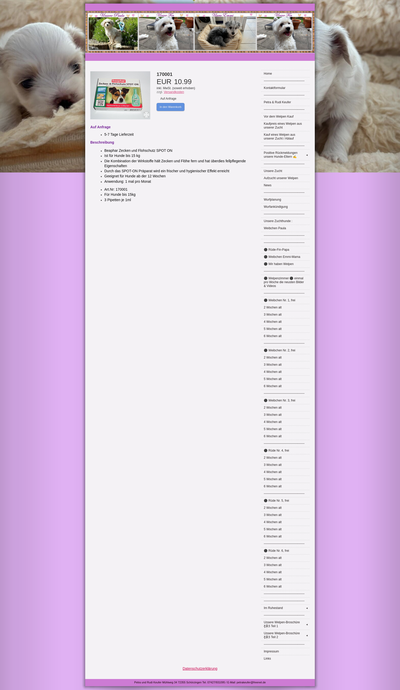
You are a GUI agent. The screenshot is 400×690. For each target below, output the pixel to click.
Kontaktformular (274, 88)
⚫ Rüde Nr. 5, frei (276, 500)
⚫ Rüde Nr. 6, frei (276, 551)
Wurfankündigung (276, 207)
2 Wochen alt (273, 307)
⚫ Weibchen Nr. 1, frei (279, 300)
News (267, 185)
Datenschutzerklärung (200, 668)
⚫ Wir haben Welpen (279, 264)
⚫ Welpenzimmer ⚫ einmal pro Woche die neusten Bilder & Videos (284, 282)
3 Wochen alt (273, 314)
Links (267, 658)
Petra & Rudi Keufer (277, 102)
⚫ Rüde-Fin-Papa (276, 249)
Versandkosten (174, 92)
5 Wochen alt (273, 329)
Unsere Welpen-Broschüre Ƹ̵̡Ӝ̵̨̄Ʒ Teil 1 (287, 624)
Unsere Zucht (273, 171)
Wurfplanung (272, 199)
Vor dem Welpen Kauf (279, 116)
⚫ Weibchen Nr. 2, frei (279, 350)
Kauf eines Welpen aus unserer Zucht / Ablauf (279, 136)
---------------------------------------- (284, 81)
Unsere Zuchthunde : (278, 221)
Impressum (271, 651)
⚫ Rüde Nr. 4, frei (276, 450)
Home (268, 73)
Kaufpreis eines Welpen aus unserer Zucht (283, 125)
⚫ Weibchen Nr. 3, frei (279, 400)
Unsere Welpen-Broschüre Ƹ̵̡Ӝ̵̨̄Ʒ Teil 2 (287, 635)
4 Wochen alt (273, 322)
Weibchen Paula (275, 228)
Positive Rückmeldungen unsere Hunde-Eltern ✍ (287, 154)
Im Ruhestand (287, 608)
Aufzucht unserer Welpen (281, 178)
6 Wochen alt (273, 336)
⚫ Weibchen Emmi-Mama (282, 257)
